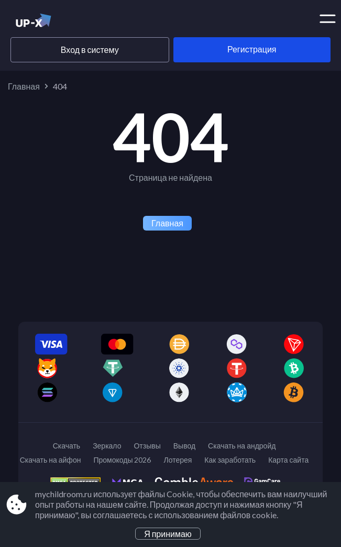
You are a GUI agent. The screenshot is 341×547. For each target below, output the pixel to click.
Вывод (184, 445)
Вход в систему (90, 49)
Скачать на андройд (242, 445)
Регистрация (252, 49)
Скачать (67, 445)
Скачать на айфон (50, 459)
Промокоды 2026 (122, 459)
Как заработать (230, 459)
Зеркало (107, 445)
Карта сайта (288, 459)
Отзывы (147, 445)
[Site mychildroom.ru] (51, 22)
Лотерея (177, 459)
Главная (24, 86)
